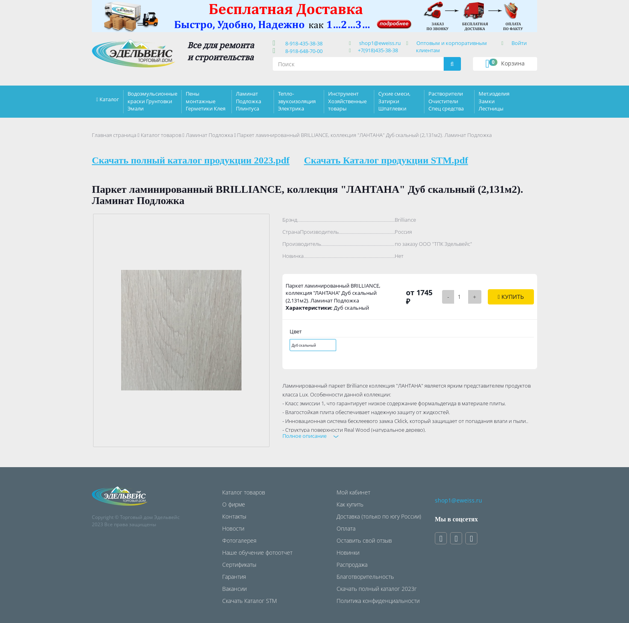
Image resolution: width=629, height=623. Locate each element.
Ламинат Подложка (209, 135)
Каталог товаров (161, 135)
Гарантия (234, 576)
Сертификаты (239, 564)
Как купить (350, 504)
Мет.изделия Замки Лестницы (494, 101)
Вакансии (234, 588)
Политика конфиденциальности (378, 601)
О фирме (233, 504)
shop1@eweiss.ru (380, 43)
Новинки (348, 552)
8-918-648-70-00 (303, 51)
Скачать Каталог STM (249, 601)
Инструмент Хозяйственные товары (347, 101)
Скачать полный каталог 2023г (377, 588)
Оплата (346, 528)
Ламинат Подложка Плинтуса (248, 101)
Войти (519, 43)
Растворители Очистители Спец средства (446, 101)
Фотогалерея (239, 540)
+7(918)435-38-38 (378, 50)
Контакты (234, 516)
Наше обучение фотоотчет (257, 552)
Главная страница (114, 135)
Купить (511, 296)
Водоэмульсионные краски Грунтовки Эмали (152, 101)
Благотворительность (365, 576)
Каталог (109, 99)
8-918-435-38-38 (303, 43)
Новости (233, 528)
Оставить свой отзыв (364, 540)
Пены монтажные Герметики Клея (205, 101)
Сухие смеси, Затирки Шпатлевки (394, 101)
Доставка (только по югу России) (379, 516)
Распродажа (352, 564)
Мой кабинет (353, 492)
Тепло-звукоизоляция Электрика (297, 101)
